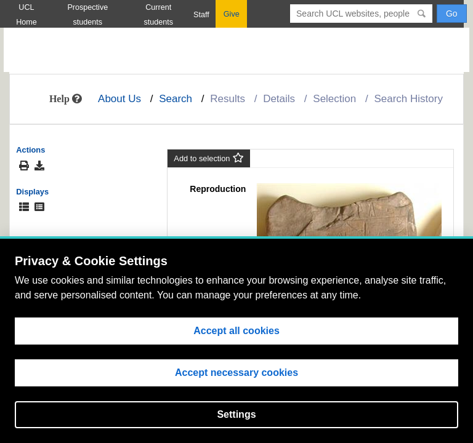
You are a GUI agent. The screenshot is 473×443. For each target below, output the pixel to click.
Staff (201, 14)
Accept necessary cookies (236, 372)
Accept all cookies (236, 330)
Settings (236, 414)
